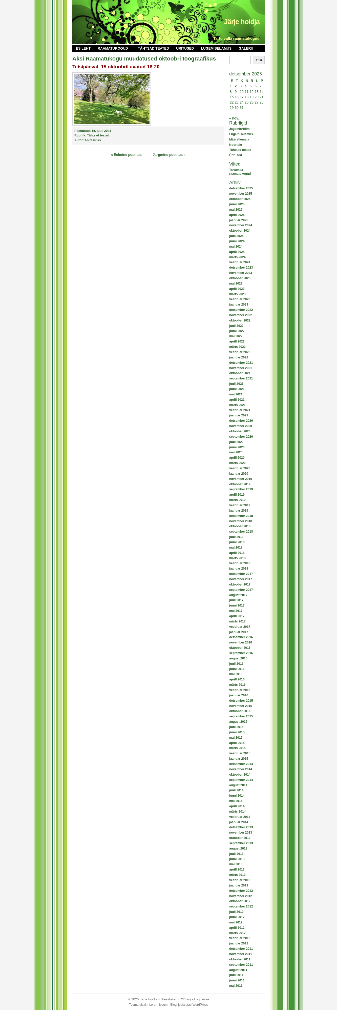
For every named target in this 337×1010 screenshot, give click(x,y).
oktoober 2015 (239, 711)
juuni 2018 (237, 542)
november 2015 (240, 706)
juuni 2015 (237, 732)
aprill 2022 (237, 341)
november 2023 (240, 273)
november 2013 (240, 832)
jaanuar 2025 (238, 220)
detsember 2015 (241, 700)
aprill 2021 (237, 399)
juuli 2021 (236, 384)
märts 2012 (237, 933)
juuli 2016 (236, 663)
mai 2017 (235, 611)
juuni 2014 (237, 795)
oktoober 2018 (239, 526)
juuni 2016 (237, 669)
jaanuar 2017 (238, 632)
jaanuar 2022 (238, 357)
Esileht (83, 48)
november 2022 (240, 315)
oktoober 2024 (239, 230)
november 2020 (240, 426)
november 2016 (240, 642)
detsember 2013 (241, 827)
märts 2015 (237, 748)
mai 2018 (235, 547)
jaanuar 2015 (238, 758)
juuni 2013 (237, 859)
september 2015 (241, 716)
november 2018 (240, 521)
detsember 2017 (241, 574)
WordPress (200, 1004)
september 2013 (241, 843)
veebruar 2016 (239, 690)
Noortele (235, 145)
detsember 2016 (241, 637)
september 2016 (241, 653)
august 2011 (238, 970)
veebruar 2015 (239, 753)
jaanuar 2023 (238, 304)
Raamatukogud (113, 48)
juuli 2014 (236, 790)
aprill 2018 (237, 553)
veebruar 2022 (239, 352)
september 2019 (241, 489)
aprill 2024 (237, 252)
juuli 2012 (236, 912)
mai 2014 (235, 801)
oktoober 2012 (239, 901)
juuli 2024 (236, 236)
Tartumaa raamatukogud (240, 171)
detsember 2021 (241, 363)
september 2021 (241, 378)
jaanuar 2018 (238, 568)
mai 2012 (235, 922)
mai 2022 (235, 336)
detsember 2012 (241, 891)
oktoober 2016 (239, 648)
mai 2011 (235, 985)
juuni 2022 (237, 331)
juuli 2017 (236, 600)
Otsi (259, 60)
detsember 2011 (241, 949)
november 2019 (240, 479)
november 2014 (240, 769)
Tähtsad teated (153, 48)
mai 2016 (235, 674)
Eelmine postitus (128, 155)
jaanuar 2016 (238, 695)
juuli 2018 (236, 537)
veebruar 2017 (239, 627)
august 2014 (238, 785)
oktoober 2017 (239, 584)
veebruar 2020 (239, 468)
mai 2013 (235, 864)
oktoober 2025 (239, 199)
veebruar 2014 (239, 817)
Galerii (246, 48)
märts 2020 (237, 463)
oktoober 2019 (239, 484)
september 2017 (241, 590)
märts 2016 (237, 684)
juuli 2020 (236, 442)
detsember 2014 (241, 764)
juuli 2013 (236, 854)
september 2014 (241, 780)
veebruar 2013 (239, 880)
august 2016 (238, 658)
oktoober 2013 (239, 838)
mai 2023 (235, 283)
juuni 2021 (237, 389)
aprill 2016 (237, 679)
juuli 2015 (236, 727)
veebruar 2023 (239, 299)
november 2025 (240, 193)
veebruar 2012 (239, 938)
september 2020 (241, 436)
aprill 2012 (237, 928)
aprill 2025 (237, 215)
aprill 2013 (237, 869)
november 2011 (240, 954)
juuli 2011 (236, 975)
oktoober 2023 (239, 278)
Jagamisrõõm (239, 129)
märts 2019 (237, 500)
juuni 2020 (237, 447)
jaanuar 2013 (238, 885)
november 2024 (240, 225)
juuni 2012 (237, 917)
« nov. (234, 118)
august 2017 (238, 595)
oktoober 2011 (239, 959)
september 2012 (241, 906)
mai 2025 (235, 209)
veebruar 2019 (239, 505)
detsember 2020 (241, 420)
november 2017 (240, 579)
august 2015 (238, 721)
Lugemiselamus (216, 48)
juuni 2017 (237, 605)
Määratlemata (239, 139)
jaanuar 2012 (238, 943)
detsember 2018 (241, 516)
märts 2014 (237, 811)
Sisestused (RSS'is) (176, 999)
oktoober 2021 (239, 373)
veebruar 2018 (239, 563)
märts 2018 (237, 558)
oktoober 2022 (239, 320)
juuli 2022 (236, 326)
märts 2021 (237, 405)
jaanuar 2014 (238, 822)
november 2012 (240, 896)
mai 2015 (235, 737)
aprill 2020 (237, 457)
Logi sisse (201, 999)
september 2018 (241, 531)
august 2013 (238, 848)
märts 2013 (237, 875)
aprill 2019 (237, 494)
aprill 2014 (237, 806)
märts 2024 (237, 257)
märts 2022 (237, 347)
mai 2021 (235, 394)
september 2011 (241, 964)
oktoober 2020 (239, 431)
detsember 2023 (241, 267)
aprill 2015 (237, 743)
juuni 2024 (237, 241)
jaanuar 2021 (238, 415)
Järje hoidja (242, 22)
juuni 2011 (237, 980)
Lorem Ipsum (158, 1004)
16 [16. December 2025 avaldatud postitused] (237, 97)
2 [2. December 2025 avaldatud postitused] (236, 86)
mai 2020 (235, 452)
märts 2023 (237, 294)
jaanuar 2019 (238, 510)
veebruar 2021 (239, 410)
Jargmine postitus (168, 155)
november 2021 (240, 368)
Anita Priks (93, 140)
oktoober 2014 (239, 774)
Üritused (185, 48)
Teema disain (138, 1004)
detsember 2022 (241, 310)
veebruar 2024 (239, 262)
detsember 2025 (241, 188)
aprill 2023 (237, 289)
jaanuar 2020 (238, 473)
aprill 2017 (237, 616)
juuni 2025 (237, 204)
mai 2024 (235, 246)
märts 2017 (237, 621)
